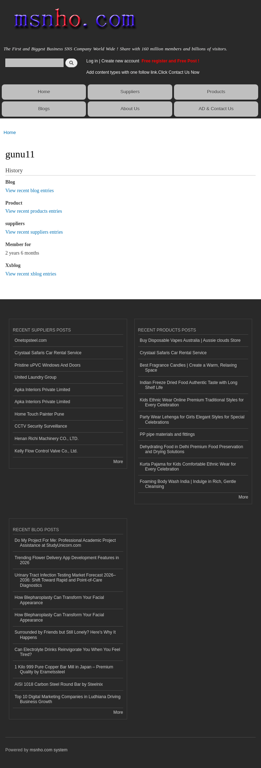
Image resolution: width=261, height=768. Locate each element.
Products (216, 91)
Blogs (44, 108)
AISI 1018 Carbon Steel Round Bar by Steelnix (59, 684)
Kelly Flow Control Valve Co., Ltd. (46, 451)
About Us (129, 108)
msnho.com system (48, 749)
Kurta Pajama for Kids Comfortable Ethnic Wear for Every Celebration (188, 467)
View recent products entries (33, 211)
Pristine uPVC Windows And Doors (48, 365)
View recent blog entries (29, 190)
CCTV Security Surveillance (41, 426)
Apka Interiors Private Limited (42, 389)
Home (44, 91)
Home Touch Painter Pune (39, 414)
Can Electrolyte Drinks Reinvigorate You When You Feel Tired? (67, 652)
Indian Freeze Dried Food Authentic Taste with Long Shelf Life (189, 385)
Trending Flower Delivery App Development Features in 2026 (67, 560)
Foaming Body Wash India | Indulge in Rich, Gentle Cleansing (188, 484)
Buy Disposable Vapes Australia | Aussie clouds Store (190, 340)
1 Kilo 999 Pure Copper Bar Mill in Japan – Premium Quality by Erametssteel (64, 669)
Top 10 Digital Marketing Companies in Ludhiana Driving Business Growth (67, 699)
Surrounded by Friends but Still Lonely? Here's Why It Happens (65, 635)
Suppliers (130, 91)
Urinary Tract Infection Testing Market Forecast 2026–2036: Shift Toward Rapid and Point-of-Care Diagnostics (65, 580)
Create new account (120, 61)
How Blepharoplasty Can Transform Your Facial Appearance (59, 600)
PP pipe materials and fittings (167, 434)
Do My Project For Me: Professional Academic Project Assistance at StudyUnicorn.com (65, 543)
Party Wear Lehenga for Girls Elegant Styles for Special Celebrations (192, 419)
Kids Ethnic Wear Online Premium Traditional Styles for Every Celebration (192, 402)
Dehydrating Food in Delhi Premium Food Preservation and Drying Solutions (191, 449)
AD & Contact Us (216, 108)
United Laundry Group (35, 377)
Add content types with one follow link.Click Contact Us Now (142, 72)
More (118, 461)
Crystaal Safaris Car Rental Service (48, 352)
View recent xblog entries (30, 274)
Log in (92, 61)
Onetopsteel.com (31, 340)
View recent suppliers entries (34, 232)
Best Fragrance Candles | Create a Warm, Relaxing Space (188, 368)
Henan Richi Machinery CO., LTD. (46, 438)
